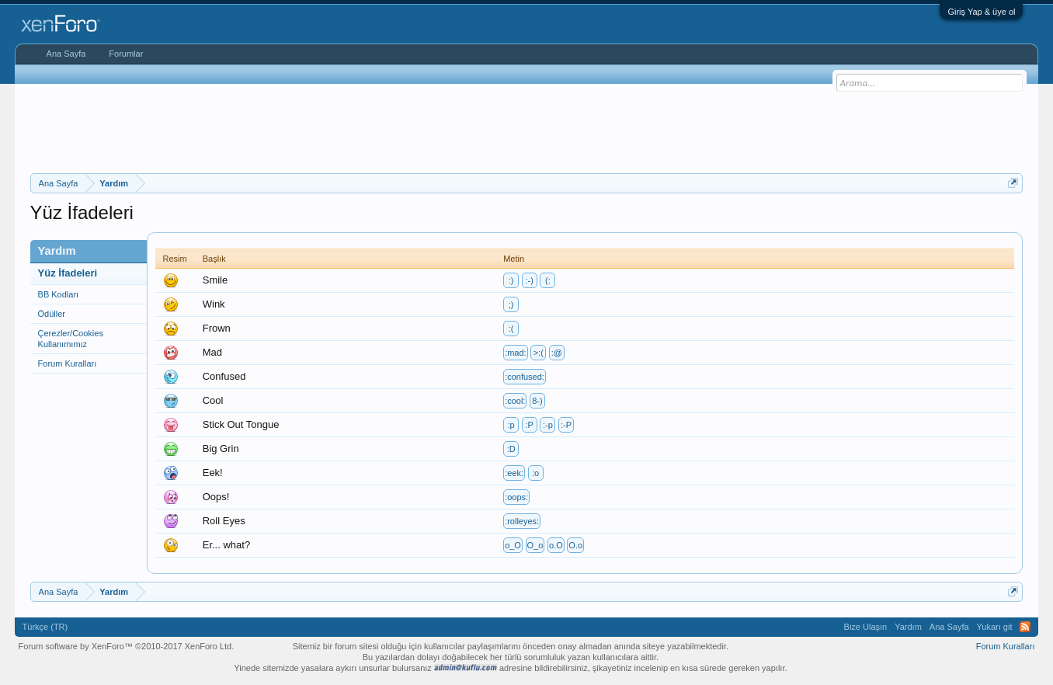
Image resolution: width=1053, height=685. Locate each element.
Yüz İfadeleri (68, 273)
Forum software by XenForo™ (127, 646)
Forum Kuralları (67, 363)
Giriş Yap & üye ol (981, 11)
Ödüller (51, 313)
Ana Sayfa (66, 53)
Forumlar (126, 53)
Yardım (908, 626)
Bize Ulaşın (866, 626)
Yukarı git (995, 626)
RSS (1025, 626)
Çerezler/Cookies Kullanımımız (70, 339)
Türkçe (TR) (45, 626)
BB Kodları (58, 294)
